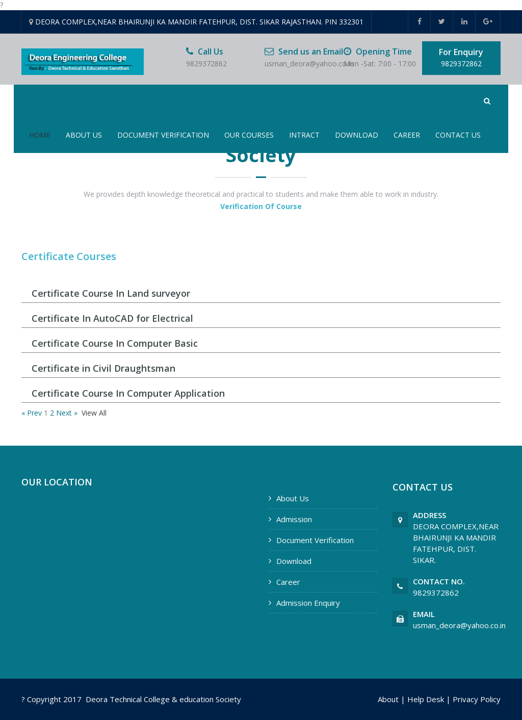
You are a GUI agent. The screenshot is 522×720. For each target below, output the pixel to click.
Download (356, 135)
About (388, 699)
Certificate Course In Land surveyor (111, 293)
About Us (84, 135)
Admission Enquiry (308, 603)
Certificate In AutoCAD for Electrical (112, 318)
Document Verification (163, 135)
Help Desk (425, 699)
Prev (34, 413)
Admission (294, 519)
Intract (304, 135)
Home (39, 135)
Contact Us (458, 135)
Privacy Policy (477, 699)
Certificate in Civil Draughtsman (103, 368)
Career (407, 135)
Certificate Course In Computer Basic (115, 343)
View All (94, 413)
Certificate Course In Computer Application (128, 393)
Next (64, 413)
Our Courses (249, 135)
